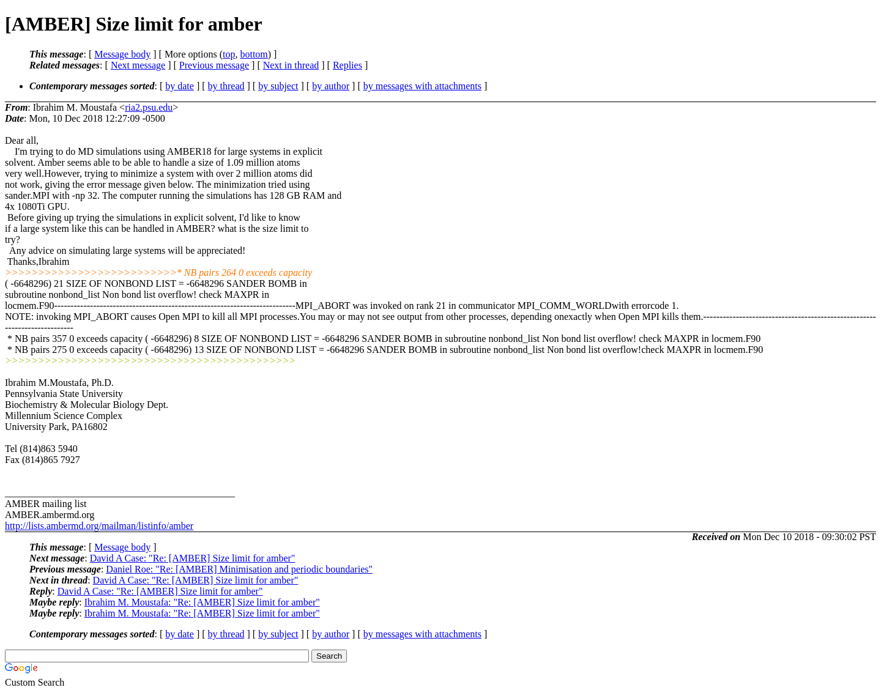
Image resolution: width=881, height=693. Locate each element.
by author (330, 86)
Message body (122, 54)
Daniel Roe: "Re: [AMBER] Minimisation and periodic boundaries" (239, 569)
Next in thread (291, 65)
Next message (138, 65)
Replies (347, 65)
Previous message (214, 65)
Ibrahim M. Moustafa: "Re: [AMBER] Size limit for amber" (202, 602)
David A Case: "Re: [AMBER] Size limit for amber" (193, 558)
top (229, 54)
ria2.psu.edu (149, 107)
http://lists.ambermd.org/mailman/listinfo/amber (99, 526)
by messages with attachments (422, 86)
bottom (253, 54)
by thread (226, 86)
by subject (278, 86)
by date (179, 86)
